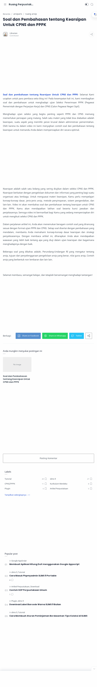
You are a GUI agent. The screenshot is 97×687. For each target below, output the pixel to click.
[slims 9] (71, 478)
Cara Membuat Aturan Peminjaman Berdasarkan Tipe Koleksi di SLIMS (48, 615)
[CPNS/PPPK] (26, 483)
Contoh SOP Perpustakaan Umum (28, 589)
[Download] (34, 586)
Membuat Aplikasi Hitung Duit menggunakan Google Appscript (44, 564)
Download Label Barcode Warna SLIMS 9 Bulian (35, 604)
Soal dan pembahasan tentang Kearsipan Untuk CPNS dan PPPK (40, 94)
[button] (87, 4)
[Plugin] (26, 488)
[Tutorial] (26, 478)
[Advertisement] (48, 64)
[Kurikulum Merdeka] (71, 483)
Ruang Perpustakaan (21, 4)
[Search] (91, 4)
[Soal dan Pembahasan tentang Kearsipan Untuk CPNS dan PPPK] (18, 364)
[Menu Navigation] (5, 4)
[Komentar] (11, 580)
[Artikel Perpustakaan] (71, 488)
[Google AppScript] (19, 560)
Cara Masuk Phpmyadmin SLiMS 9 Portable (33, 575)
